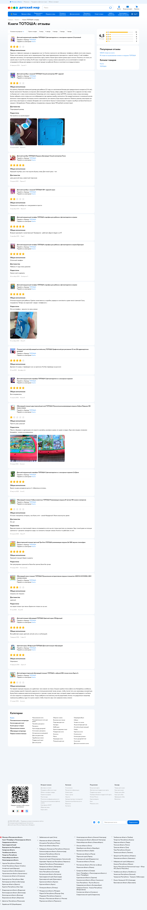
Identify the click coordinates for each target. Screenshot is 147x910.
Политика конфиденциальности (50, 799)
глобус (76, 729)
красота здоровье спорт (60, 729)
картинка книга (78, 732)
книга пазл (77, 741)
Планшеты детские (58, 741)
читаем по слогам (79, 722)
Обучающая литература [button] (18, 731)
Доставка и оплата (46, 788)
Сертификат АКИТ (46, 805)
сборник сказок (58, 717)
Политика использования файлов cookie (50, 802)
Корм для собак (119, 794)
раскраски (35, 726)
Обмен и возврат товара (48, 792)
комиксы (55, 734)
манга (55, 736)
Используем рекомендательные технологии (20, 823)
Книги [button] (12, 718)
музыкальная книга (37, 717)
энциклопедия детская (80, 725)
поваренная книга (58, 732)
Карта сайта (44, 809)
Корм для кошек (119, 790)
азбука (76, 720)
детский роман (36, 742)
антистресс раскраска (38, 731)
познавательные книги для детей (40, 720)
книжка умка (77, 734)
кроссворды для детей (38, 728)
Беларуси (32, 825)
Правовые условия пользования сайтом (32, 821)
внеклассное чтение (59, 720)
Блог (91, 801)
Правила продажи (46, 794)
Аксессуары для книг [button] (17, 723)
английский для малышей (81, 727)
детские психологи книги (81, 743)
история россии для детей (40, 733)
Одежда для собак (120, 797)
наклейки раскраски (38, 724)
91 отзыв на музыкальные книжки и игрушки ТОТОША (118, 55)
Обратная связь (45, 807)
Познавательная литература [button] (19, 720)
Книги (17, 20)
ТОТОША (103, 66)
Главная (10, 20)
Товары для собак (119, 792)
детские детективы (38, 735)
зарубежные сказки (38, 738)
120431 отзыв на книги (107, 53)
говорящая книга (58, 739)
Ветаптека (117, 799)
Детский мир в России (14, 825)
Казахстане (24, 825)
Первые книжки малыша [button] (18, 734)
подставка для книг (58, 722)
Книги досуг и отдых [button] (17, 726)
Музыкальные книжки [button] (17, 728)
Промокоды (44, 797)
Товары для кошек (120, 788)
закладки (55, 725)
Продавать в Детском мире (48, 790)
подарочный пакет (37, 740)
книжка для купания (79, 736)
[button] (134, 14)
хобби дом (56, 727)
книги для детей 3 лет (80, 739)
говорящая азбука (79, 717)
